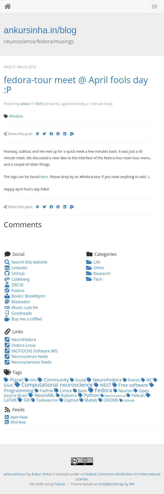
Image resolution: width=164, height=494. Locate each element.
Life (93, 262)
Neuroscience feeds (26, 356)
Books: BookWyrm (24, 296)
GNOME (108, 400)
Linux (63, 390)
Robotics (67, 395)
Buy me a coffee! (23, 319)
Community (54, 380)
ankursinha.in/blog (40, 30)
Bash (80, 390)
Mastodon (17, 301)
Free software (130, 385)
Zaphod (69, 400)
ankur (25, 103)
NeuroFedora (20, 339)
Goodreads (18, 313)
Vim (31, 380)
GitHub (14, 273)
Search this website (25, 262)
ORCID (13, 285)
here (44, 176)
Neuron (123, 390)
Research (98, 273)
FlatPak (44, 390)
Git (24, 400)
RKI (132, 484)
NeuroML (42, 395)
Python (89, 395)
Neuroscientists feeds (28, 362)
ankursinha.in (14, 474)
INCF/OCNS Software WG (31, 351)
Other (95, 267)
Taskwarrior (45, 400)
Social (78, 380)
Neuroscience (113, 395)
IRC (147, 380)
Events (132, 380)
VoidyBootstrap (111, 484)
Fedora (14, 290)
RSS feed (14, 422)
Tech (39, 103)
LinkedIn (15, 267)
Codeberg (16, 279)
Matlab (89, 400)
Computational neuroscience (54, 384)
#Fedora (16, 116)
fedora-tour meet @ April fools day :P (76, 85)
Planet (14, 380)
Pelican (136, 395)
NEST (103, 385)
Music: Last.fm (21, 307)
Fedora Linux (19, 345)
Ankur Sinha (41, 474)
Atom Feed (15, 417)
